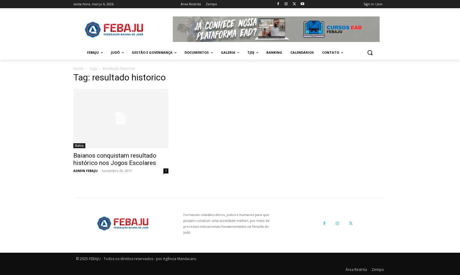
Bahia (79, 146)
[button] (370, 52)
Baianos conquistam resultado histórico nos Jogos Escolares (114, 159)
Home (78, 68)
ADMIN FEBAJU (85, 170)
